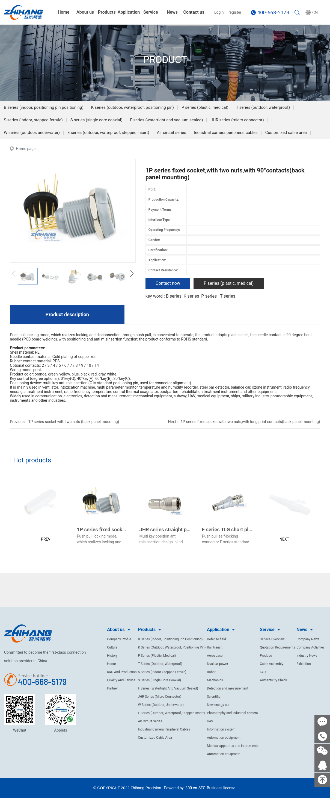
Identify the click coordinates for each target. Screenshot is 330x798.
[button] (132, 274)
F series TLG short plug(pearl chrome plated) (252, 529)
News (172, 12)
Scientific (213, 697)
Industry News (306, 656)
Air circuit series (171, 132)
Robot (211, 672)
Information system (221, 729)
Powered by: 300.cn (180, 788)
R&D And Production (121, 672)
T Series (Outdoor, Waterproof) (160, 664)
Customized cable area (286, 132)
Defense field (216, 639)
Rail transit (214, 647)
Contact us (193, 12)
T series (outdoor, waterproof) (263, 107)
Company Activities (310, 647)
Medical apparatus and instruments (232, 746)
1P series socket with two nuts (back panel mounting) (73, 421)
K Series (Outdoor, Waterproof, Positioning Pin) (172, 647)
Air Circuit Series (150, 721)
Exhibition (303, 664)
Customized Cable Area (155, 738)
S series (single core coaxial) (96, 120)
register (234, 12)
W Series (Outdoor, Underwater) (160, 705)
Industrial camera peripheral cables (226, 132)
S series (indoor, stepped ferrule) (33, 120)
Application (129, 12)
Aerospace (214, 656)
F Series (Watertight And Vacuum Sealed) (168, 688)
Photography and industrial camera (232, 713)
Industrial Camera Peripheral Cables (164, 729)
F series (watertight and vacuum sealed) (166, 120)
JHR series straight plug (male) (174, 529)
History (112, 656)
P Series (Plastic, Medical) (157, 656)
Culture (112, 647)
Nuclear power (217, 664)
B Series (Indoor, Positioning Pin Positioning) (170, 639)
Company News (307, 639)
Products (107, 12)
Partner (112, 688)
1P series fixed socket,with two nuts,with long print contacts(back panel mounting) (250, 421)
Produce (266, 656)
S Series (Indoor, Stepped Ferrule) (162, 672)
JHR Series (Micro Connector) (159, 697)
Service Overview (272, 639)
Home (64, 12)
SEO (202, 788)
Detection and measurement (227, 688)
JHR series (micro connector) (237, 120)
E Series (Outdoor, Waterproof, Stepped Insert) (171, 713)
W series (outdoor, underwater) (32, 132)
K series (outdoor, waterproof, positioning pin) (132, 107)
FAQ (263, 672)
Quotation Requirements (277, 647)
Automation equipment (223, 738)
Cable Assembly (271, 664)
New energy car (218, 705)
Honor (111, 664)
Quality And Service (121, 680)
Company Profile (119, 639)
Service (150, 12)
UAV (210, 721)
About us (85, 12)
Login (219, 12)
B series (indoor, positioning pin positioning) (44, 107)
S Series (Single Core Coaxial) (159, 680)
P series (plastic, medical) (205, 107)
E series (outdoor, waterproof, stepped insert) (108, 132)
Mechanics (215, 680)
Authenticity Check (273, 680)
